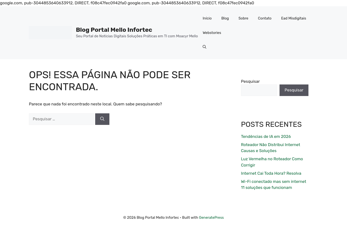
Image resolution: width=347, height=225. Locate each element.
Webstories (212, 33)
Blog (225, 18)
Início (207, 18)
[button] (204, 47)
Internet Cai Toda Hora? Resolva (271, 173)
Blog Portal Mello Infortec (114, 29)
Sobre (243, 18)
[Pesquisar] (102, 119)
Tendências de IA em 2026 (266, 136)
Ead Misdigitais (293, 18)
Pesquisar (250, 81)
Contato (265, 18)
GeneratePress (211, 217)
